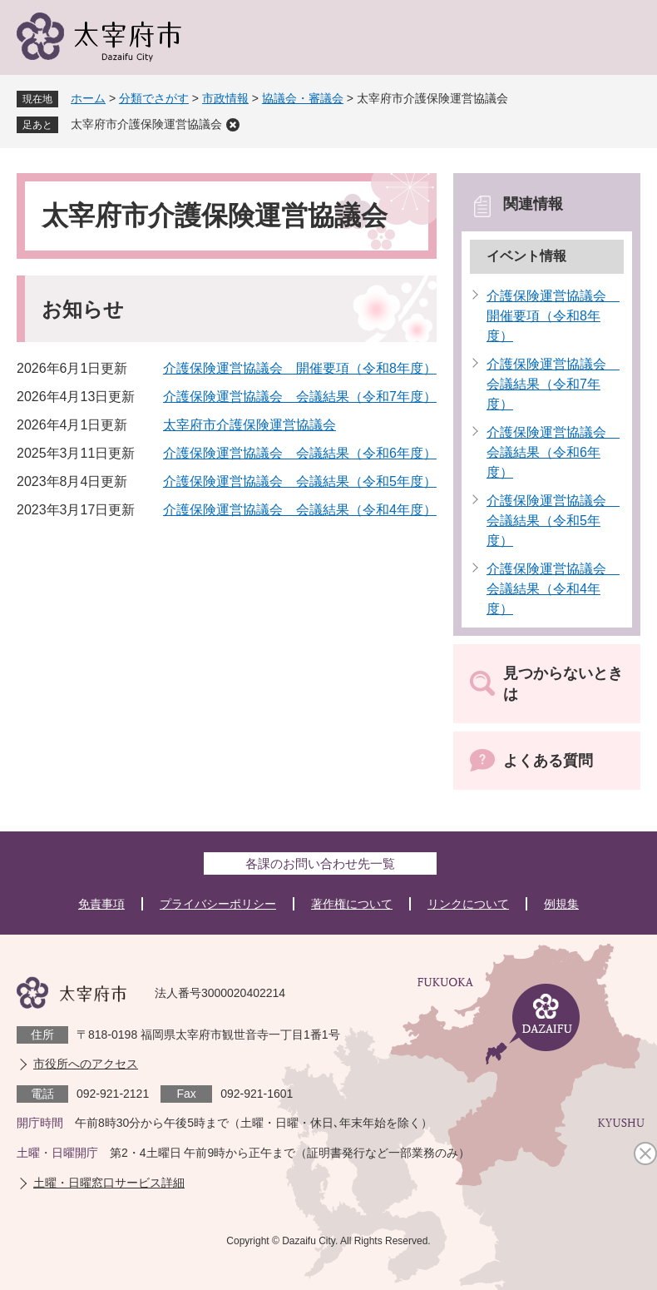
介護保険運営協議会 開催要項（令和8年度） (300, 368)
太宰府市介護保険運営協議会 (146, 124)
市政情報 (225, 98)
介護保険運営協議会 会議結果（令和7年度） (300, 396)
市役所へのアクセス (85, 1063)
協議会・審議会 (302, 98)
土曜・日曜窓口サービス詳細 (109, 1182)
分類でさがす (154, 98)
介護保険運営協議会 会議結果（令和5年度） (300, 481)
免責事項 (101, 903)
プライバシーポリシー (218, 903)
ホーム (88, 98)
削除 (233, 124)
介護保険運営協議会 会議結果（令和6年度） (300, 453)
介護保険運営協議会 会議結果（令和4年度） (300, 510)
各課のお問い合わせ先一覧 (320, 863)
